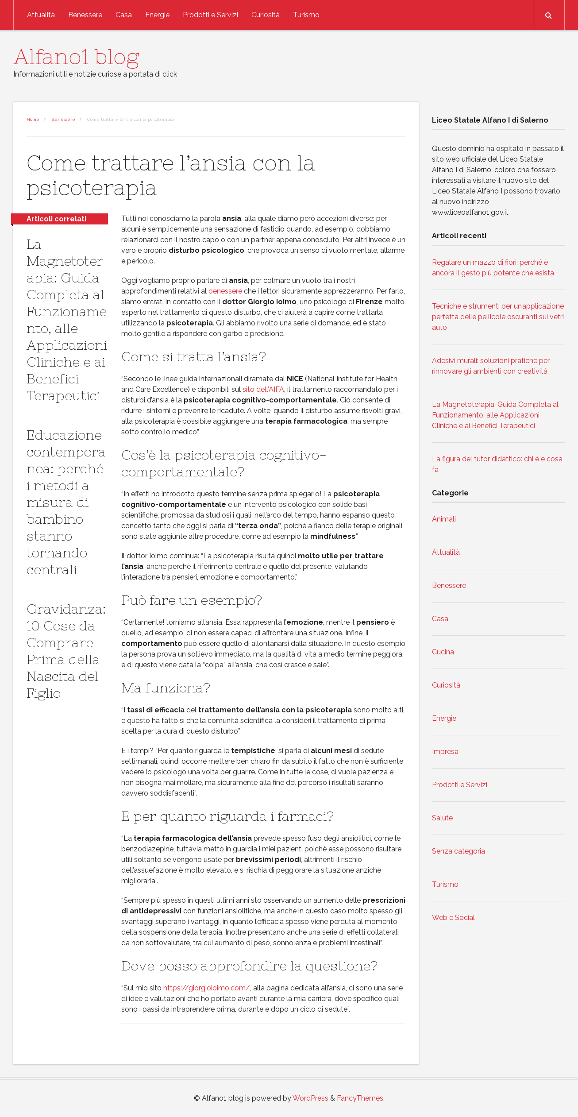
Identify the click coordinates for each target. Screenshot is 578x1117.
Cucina (443, 652)
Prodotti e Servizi (210, 15)
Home (33, 119)
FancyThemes (360, 1098)
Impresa (445, 751)
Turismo (306, 15)
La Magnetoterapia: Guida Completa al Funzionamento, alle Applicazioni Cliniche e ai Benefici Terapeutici (495, 415)
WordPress (310, 1098)
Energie (157, 15)
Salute (442, 818)
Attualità (41, 15)
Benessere (85, 15)
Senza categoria (458, 851)
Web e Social (453, 917)
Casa (124, 15)
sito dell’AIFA (263, 389)
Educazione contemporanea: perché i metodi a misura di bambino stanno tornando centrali (66, 502)
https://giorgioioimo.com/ (206, 988)
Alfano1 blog (76, 57)
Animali (444, 519)
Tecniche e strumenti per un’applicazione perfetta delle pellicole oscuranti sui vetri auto (498, 317)
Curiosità (265, 15)
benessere (225, 291)
